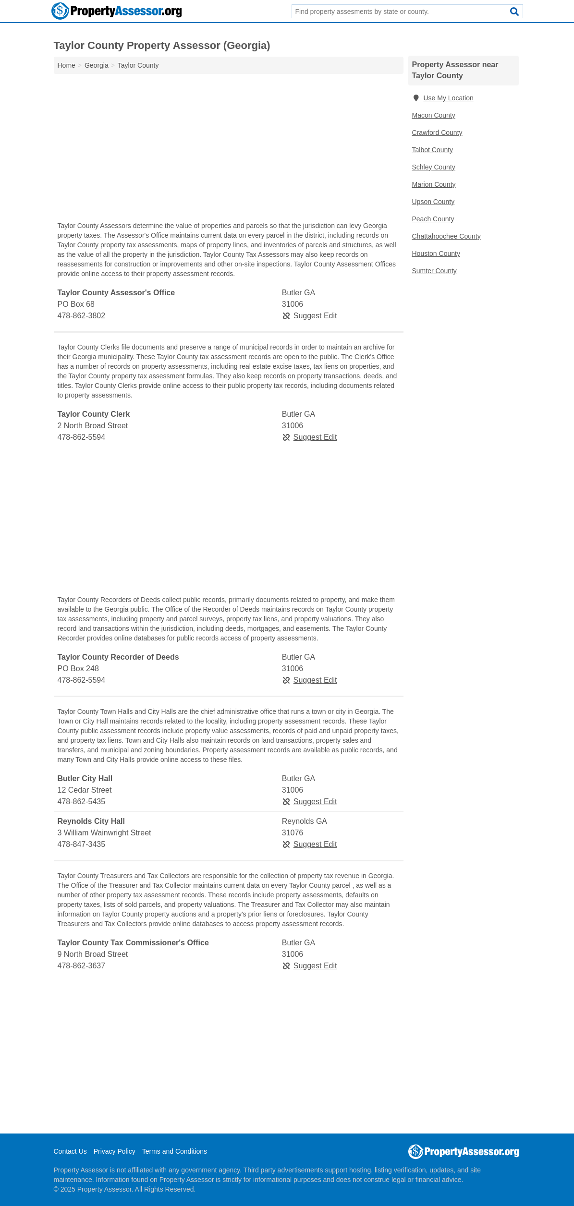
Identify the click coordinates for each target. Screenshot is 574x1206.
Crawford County (437, 132)
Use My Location (443, 98)
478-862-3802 (82, 316)
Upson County (433, 201)
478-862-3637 (82, 966)
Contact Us (70, 1151)
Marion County (434, 184)
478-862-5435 (82, 801)
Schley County (433, 167)
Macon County (433, 115)
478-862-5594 (82, 437)
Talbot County (432, 150)
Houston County (436, 253)
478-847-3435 (82, 844)
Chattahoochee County (446, 236)
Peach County (433, 219)
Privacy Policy (114, 1151)
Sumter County (434, 271)
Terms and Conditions (174, 1151)
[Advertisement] (228, 150)
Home (66, 65)
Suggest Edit (309, 316)
